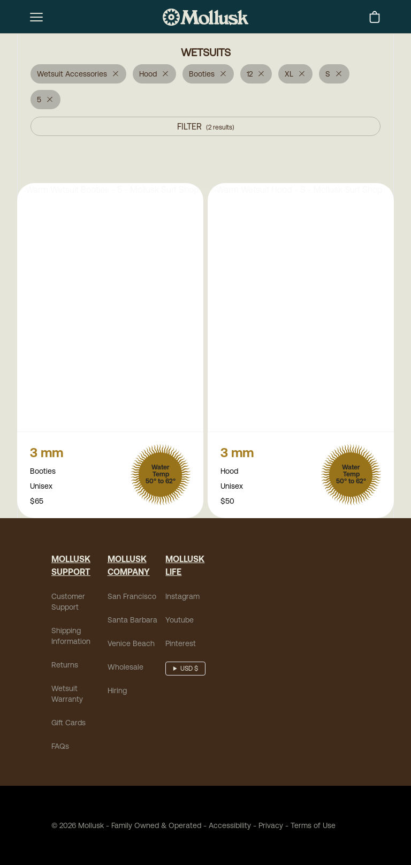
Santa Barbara (132, 621)
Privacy (270, 826)
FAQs (60, 747)
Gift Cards (68, 723)
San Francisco (132, 597)
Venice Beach (131, 644)
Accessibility (226, 826)
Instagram (182, 597)
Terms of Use (313, 826)
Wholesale (125, 668)
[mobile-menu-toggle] (36, 17)
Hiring (117, 691)
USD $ (189, 669)
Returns (64, 666)
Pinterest (180, 644)
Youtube (179, 621)
